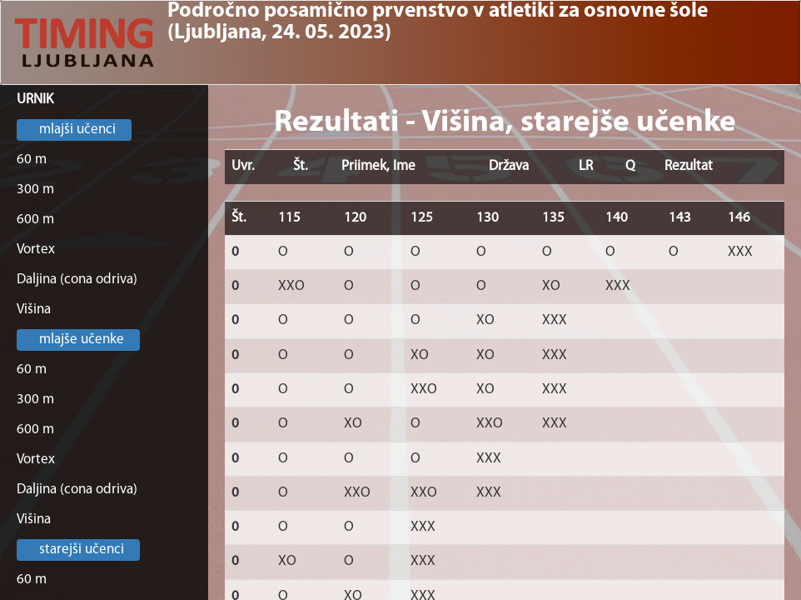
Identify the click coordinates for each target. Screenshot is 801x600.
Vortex (36, 249)
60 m (32, 159)
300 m (35, 189)
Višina (34, 309)
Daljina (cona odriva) (77, 279)
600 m (35, 219)
